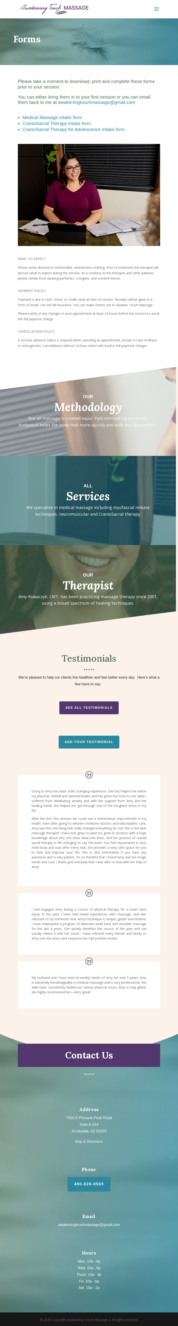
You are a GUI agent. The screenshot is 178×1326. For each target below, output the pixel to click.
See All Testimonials (88, 707)
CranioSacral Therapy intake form (56, 123)
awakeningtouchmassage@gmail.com (96, 102)
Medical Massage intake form (52, 117)
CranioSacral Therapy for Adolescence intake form (73, 129)
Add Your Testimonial (89, 742)
